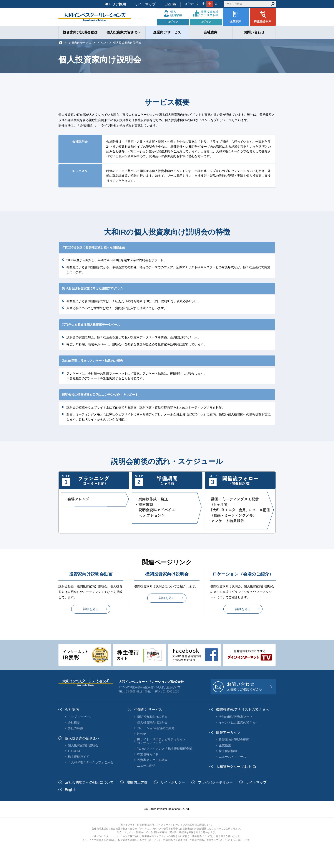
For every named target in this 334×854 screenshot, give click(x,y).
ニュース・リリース (232, 756)
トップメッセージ (80, 717)
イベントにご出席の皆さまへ (238, 722)
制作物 (141, 734)
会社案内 (72, 709)
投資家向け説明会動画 (234, 739)
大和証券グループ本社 (233, 767)
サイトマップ (145, 4)
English (170, 4)
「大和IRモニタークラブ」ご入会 (90, 762)
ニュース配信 (146, 765)
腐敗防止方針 (137, 782)
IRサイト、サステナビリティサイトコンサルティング (161, 741)
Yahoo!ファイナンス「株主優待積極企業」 (166, 748)
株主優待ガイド (78, 756)
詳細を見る (90, 609)
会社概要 (74, 722)
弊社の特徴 (75, 728)
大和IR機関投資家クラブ (235, 717)
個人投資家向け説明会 (83, 745)
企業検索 (225, 745)
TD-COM (74, 751)
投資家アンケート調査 (152, 760)
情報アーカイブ (228, 732)
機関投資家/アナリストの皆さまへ (242, 709)
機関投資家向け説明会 (152, 717)
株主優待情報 (228, 751)
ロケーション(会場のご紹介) (156, 728)
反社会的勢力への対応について (89, 782)
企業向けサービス (80, 42)
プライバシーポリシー (215, 782)
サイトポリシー (173, 782)
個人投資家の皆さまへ (82, 738)
